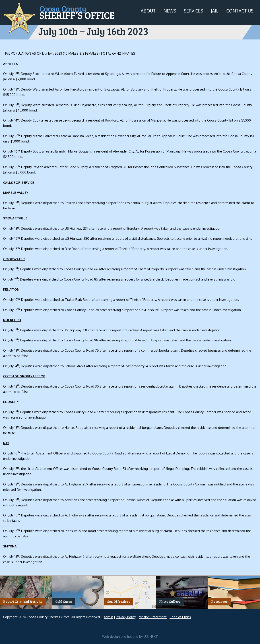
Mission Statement (153, 617)
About (148, 11)
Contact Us (240, 11)
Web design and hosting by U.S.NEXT (130, 636)
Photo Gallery (170, 601)
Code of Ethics (180, 617)
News (169, 11)
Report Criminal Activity (23, 601)
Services (193, 11)
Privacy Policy (126, 617)
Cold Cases (63, 601)
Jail (215, 11)
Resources (219, 601)
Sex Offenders (118, 601)
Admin (108, 617)
